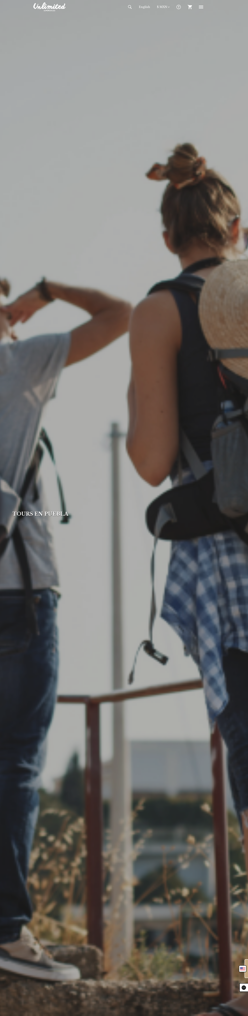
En (144, 7)
